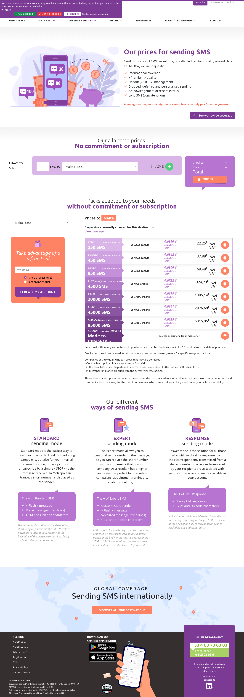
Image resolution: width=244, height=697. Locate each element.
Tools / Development (179, 20)
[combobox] (100, 166)
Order (208, 179)
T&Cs (16, 662)
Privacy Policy (20, 667)
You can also (209, 677)
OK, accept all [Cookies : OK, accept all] (25, 13)
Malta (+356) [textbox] (74, 167)
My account (217, 2)
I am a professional (40, 277)
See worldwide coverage (212, 115)
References (143, 20)
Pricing (114, 20)
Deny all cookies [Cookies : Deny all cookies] (50, 13)
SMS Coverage (20, 646)
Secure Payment (21, 672)
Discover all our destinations (122, 610)
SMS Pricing (19, 641)
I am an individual (39, 281)
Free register (200, 2)
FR (228, 2)
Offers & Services (81, 20)
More (8, 9)
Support (216, 20)
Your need (45, 20)
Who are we (17, 20)
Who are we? (20, 652)
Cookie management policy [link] (95, 14)
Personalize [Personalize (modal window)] (72, 13)
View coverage (94, 231)
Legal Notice (20, 657)
